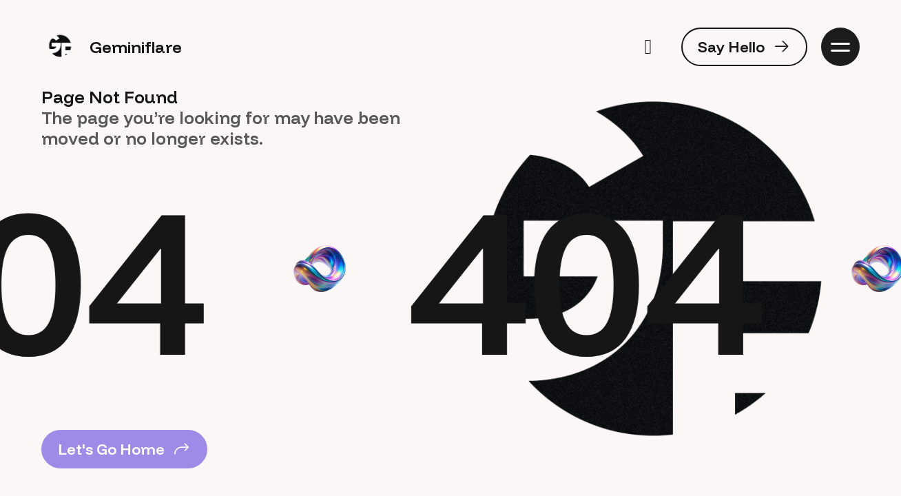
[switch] (648, 47)
